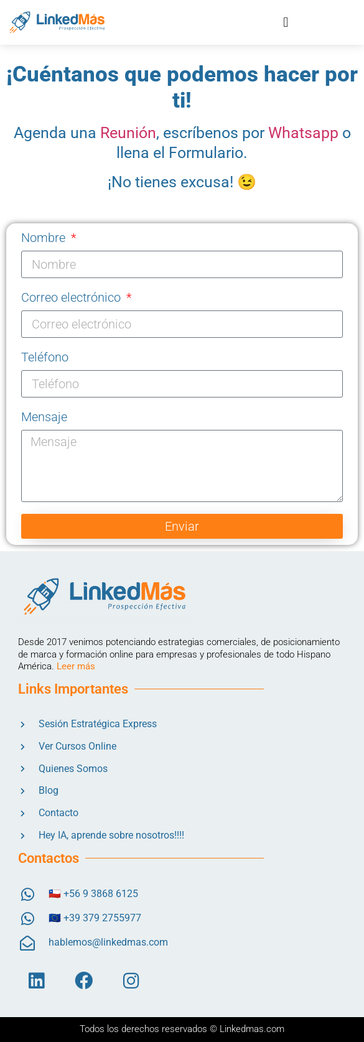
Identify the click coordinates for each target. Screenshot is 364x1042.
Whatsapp (303, 133)
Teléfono (44, 357)
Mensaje (44, 416)
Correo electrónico (72, 297)
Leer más (76, 666)
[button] (286, 22)
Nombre (44, 237)
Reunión (128, 133)
